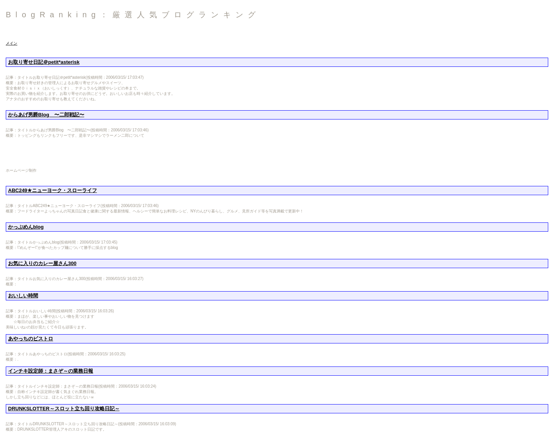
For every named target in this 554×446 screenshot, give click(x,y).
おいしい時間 (23, 295)
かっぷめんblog (25, 227)
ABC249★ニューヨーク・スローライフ (52, 190)
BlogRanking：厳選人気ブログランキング (133, 14)
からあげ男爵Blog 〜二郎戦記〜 (46, 115)
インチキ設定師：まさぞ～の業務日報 (50, 371)
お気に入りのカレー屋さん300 (42, 263)
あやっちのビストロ (30, 339)
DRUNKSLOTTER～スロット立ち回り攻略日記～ (64, 408)
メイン (11, 43)
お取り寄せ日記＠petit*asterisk (44, 62)
